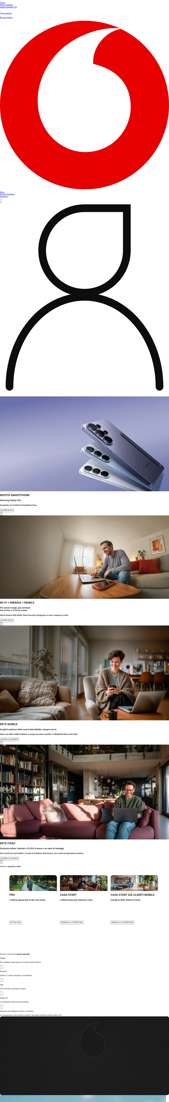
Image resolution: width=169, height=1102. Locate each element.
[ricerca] (1, 201)
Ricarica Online (84, 17)
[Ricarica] (1, 980)
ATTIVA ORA (15, 922)
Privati (2, 3)
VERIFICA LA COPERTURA (72, 922)
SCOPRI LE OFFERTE (9, 739)
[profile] (84, 298)
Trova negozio (84, 12)
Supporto (4, 196)
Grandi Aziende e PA (8, 7)
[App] (1, 993)
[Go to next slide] (1, 513)
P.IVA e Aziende (6, 5)
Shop (2, 192)
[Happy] (1, 966)
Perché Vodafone (7, 194)
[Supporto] (1, 1006)
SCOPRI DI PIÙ (7, 510)
